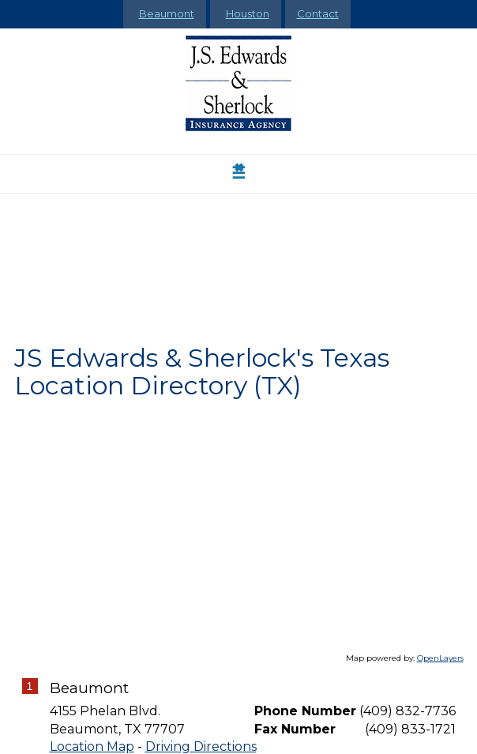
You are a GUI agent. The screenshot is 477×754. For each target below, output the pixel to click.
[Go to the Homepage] (238, 83)
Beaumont (166, 13)
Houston (247, 13)
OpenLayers (440, 658)
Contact (318, 13)
